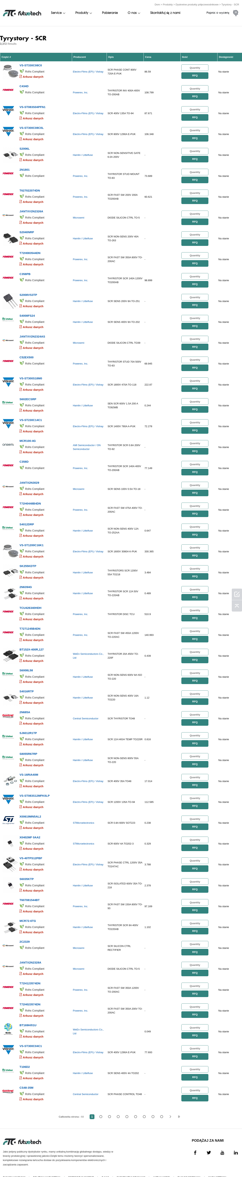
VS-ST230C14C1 (31, 415)
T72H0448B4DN (30, 498)
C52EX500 (27, 353)
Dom (157, 4)
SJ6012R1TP (28, 725)
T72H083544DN (30, 250)
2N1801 (25, 168)
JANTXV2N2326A (31, 209)
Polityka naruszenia (46, 1166)
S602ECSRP (28, 395)
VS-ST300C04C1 (31, 1034)
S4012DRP (27, 519)
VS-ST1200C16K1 (31, 539)
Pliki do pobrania (189, 1166)
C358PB (25, 271)
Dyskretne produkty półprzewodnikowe (197, 4)
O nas (132, 13)
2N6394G (26, 580)
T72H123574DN (30, 973)
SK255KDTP (28, 560)
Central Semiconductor (85, 711)
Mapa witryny (217, 1166)
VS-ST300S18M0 (31, 374)
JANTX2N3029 (29, 477)
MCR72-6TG (28, 911)
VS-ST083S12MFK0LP (35, 787)
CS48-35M (26, 1076)
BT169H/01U (28, 1014)
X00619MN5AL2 (30, 807)
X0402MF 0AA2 (30, 828)
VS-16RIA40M (29, 766)
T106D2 (25, 1055)
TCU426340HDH (30, 601)
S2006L (25, 147)
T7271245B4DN (30, 622)
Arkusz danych (33, 76)
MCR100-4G (28, 436)
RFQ (195, 75)
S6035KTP (27, 869)
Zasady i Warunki (14, 1166)
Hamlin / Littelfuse (83, 154)
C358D (24, 457)
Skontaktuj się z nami (165, 13)
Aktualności (161, 1166)
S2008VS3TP (28, 292)
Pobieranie (110, 13)
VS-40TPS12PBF (31, 849)
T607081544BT (30, 890)
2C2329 (25, 931)
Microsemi (78, 215)
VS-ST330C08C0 (31, 65)
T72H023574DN (30, 993)
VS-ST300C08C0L (32, 126)
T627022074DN (30, 188)
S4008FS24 (27, 312)
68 (161, 1105)
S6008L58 (26, 663)
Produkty (168, 4)
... (152, 1105)
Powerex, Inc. (80, 92)
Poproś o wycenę (217, 13)
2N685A (25, 704)
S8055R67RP (28, 746)
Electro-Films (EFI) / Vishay (88, 71)
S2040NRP (27, 230)
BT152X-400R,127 (32, 642)
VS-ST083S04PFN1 (32, 106)
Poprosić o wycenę (81, 1166)
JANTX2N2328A (30, 952)
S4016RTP (27, 684)
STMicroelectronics (83, 814)
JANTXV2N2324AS (32, 333)
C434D (24, 85)
